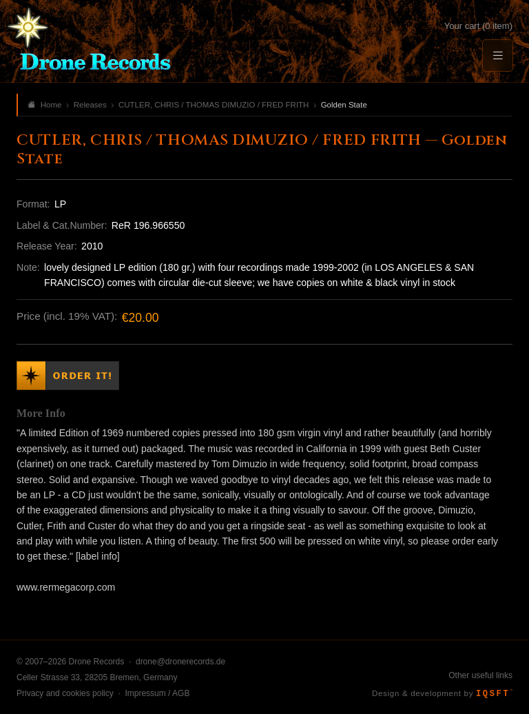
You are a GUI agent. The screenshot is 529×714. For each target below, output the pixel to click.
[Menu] (497, 55)
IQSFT (494, 694)
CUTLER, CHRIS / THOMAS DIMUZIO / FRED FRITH (213, 105)
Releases (90, 105)
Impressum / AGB (157, 693)
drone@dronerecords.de (180, 661)
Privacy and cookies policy (65, 693)
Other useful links (480, 675)
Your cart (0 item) (478, 26)
